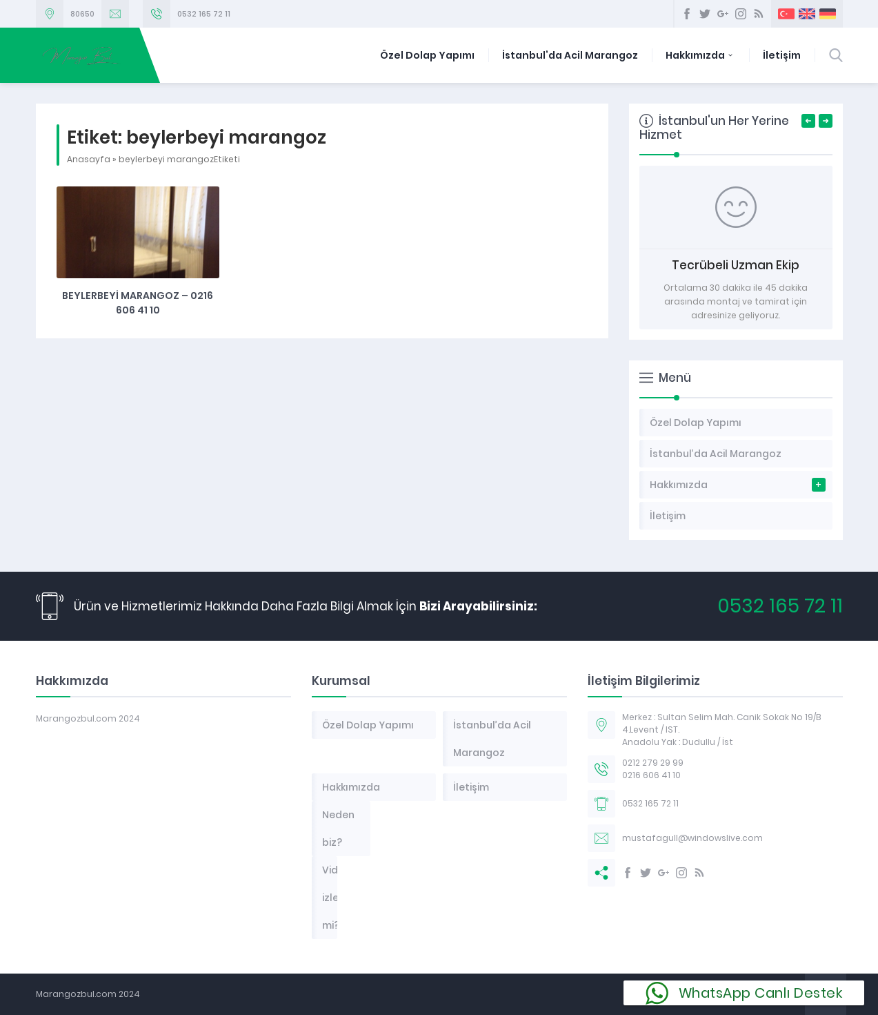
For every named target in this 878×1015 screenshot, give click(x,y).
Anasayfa (88, 159)
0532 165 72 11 (203, 13)
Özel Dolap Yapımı (427, 55)
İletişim (782, 55)
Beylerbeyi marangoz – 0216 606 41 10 (137, 303)
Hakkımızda (700, 55)
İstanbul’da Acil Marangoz (570, 55)
